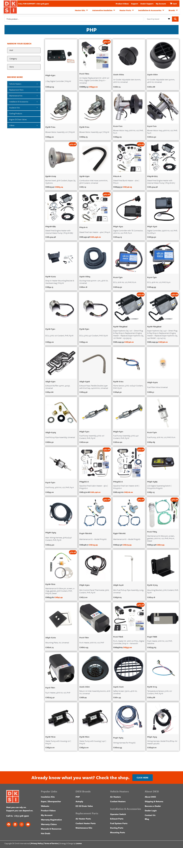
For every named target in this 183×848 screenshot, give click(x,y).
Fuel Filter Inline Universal (157, 387)
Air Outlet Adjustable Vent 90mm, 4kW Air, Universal (161, 80)
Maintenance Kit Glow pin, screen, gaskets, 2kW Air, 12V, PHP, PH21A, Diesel (161, 538)
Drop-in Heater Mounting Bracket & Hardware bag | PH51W (59, 281)
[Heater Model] (24, 67)
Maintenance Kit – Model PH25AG (92, 539)
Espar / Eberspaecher (51, 801)
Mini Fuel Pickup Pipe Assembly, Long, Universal (128, 591)
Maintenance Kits (84, 827)
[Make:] (24, 50)
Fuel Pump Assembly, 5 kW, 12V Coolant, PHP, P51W (91, 437)
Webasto (45, 805)
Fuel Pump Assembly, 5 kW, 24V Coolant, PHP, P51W (126, 437)
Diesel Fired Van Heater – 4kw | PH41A (94, 232)
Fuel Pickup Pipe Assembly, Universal (60, 437)
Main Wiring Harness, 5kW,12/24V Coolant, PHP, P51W (58, 538)
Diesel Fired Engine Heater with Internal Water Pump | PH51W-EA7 (161, 181)
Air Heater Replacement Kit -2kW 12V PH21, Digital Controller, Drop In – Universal (94, 80)
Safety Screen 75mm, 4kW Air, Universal (125, 692)
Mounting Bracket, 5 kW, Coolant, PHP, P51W (162, 591)
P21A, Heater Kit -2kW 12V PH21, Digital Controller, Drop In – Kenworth (128, 642)
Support (134, 3)
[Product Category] (24, 59)
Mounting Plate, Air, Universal (57, 642)
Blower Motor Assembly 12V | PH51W (60, 131)
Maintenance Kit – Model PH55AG (126, 539)
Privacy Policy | (37, 843)
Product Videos (122, 3)
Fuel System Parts (118, 823)
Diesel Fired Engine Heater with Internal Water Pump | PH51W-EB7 (59, 231)
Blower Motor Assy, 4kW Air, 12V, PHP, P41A (162, 131)
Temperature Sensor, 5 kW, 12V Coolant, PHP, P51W (159, 692)
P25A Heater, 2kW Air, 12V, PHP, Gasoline (159, 642)
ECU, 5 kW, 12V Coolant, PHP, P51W (59, 335)
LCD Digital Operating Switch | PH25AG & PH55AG (159, 487)
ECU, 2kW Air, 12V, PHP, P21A (124, 282)
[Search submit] (175, 18)
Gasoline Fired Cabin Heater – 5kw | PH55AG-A (93, 487)
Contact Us (150, 814)
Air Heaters (115, 796)
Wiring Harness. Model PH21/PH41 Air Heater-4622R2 (162, 742)
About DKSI (150, 796)
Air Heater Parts (83, 818)
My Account (161, 3)
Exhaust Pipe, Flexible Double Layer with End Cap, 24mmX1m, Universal (93, 386)
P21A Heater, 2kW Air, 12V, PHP (91, 642)
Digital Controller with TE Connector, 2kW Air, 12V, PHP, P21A (128, 231)
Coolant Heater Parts (86, 823)
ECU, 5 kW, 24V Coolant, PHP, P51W (93, 335)
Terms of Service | (51, 843)
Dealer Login (151, 810)
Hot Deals (45, 833)
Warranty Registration (51, 819)
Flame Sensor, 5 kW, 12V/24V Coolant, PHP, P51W (128, 386)
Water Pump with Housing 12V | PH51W (58, 742)
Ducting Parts (116, 827)
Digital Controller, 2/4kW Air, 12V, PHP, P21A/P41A (162, 231)
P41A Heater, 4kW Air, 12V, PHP (57, 692)
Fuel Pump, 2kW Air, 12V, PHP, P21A (161, 437)
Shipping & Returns (154, 801)
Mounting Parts (117, 832)
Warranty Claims (49, 824)
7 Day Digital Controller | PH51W (58, 81)
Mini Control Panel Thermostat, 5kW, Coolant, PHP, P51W (94, 591)
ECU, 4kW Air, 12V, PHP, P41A (158, 282)
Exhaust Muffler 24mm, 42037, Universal (57, 386)
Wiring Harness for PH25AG (124, 742)
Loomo (79, 843)
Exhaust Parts (116, 818)
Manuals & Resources (51, 828)
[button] (82, 10)
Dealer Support (146, 3)
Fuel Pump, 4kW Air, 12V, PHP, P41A (59, 487)
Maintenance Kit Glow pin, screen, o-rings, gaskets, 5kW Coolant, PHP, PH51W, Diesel (60, 591)
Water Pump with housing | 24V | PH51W (92, 742)
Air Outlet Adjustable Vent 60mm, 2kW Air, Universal (127, 80)
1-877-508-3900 (21, 815)
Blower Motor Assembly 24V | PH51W (94, 131)
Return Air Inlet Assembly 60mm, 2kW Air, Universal (94, 692)
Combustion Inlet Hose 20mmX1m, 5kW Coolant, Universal (93, 181)
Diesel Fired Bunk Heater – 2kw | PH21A (126, 181)
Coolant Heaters (117, 801)
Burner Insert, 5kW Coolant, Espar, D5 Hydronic (60, 181)
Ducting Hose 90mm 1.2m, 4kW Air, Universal (93, 281)
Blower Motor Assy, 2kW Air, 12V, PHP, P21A (128, 131)
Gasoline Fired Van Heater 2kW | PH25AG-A (126, 487)
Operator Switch (118, 813)
